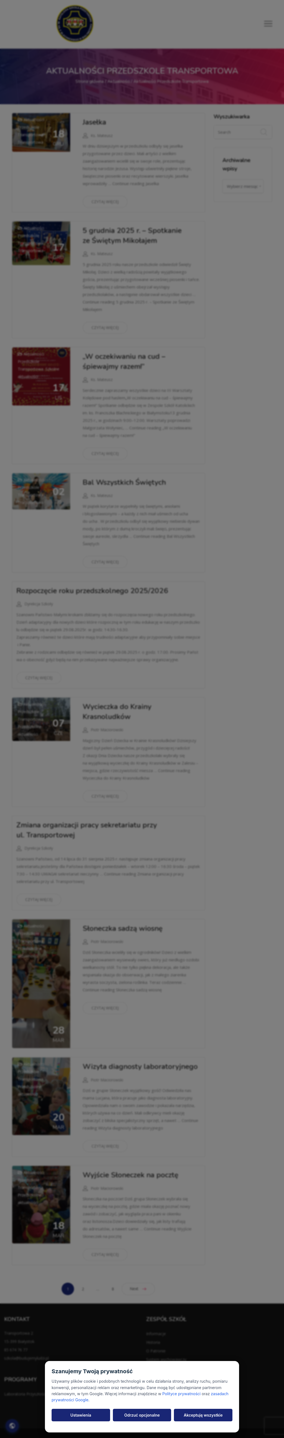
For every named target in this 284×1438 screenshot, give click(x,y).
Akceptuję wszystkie (203, 1415)
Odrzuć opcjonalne (142, 1415)
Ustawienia (80, 1415)
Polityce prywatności (181, 1393)
